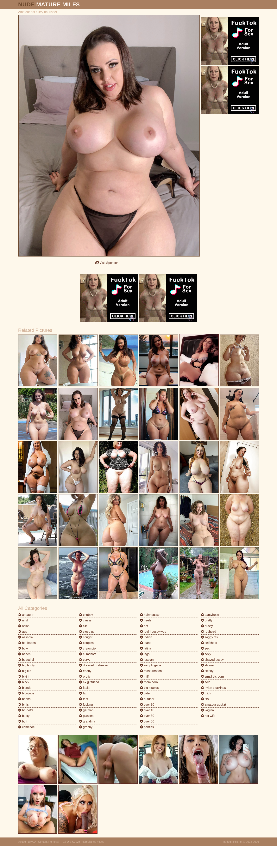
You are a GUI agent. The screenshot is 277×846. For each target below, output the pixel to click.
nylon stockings (213, 687)
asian (24, 626)
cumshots (87, 654)
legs (145, 654)
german (86, 710)
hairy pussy (150, 614)
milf (144, 676)
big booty (26, 665)
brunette (26, 710)
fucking (86, 704)
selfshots (209, 642)
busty (24, 715)
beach (24, 654)
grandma (87, 721)
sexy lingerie (150, 665)
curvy (85, 659)
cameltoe (26, 727)
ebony (85, 671)
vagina (207, 710)
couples (86, 642)
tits (205, 699)
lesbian (147, 659)
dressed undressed (94, 665)
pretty (206, 620)
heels (145, 620)
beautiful (26, 659)
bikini (23, 676)
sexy (206, 654)
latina (145, 648)
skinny (207, 671)
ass (22, 631)
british (24, 704)
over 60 (147, 721)
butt (22, 721)
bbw (23, 648)
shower (208, 665)
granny (85, 727)
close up (87, 631)
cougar (85, 637)
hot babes (27, 642)
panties (147, 727)
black (23, 682)
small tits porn (212, 676)
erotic (85, 676)
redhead (208, 631)
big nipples (149, 687)
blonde (25, 687)
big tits (24, 671)
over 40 (147, 710)
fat (82, 693)
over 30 (147, 704)
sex (205, 648)
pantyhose (210, 614)
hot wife (208, 715)
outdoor (147, 699)
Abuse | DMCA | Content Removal (38, 841)
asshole (25, 637)
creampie (87, 648)
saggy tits (209, 637)
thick (206, 693)
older (145, 693)
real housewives (153, 631)
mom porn (149, 682)
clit (83, 626)
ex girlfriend (89, 682)
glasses (86, 715)
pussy (207, 626)
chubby (86, 614)
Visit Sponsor (106, 262)
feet (83, 699)
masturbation (151, 671)
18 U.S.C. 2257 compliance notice (83, 841)
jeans (145, 642)
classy (85, 620)
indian (146, 637)
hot (144, 626)
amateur (26, 614)
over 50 (147, 715)
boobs (24, 699)
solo (206, 682)
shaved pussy (212, 659)
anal (23, 620)
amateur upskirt (213, 704)
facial (84, 687)
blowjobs (26, 693)
